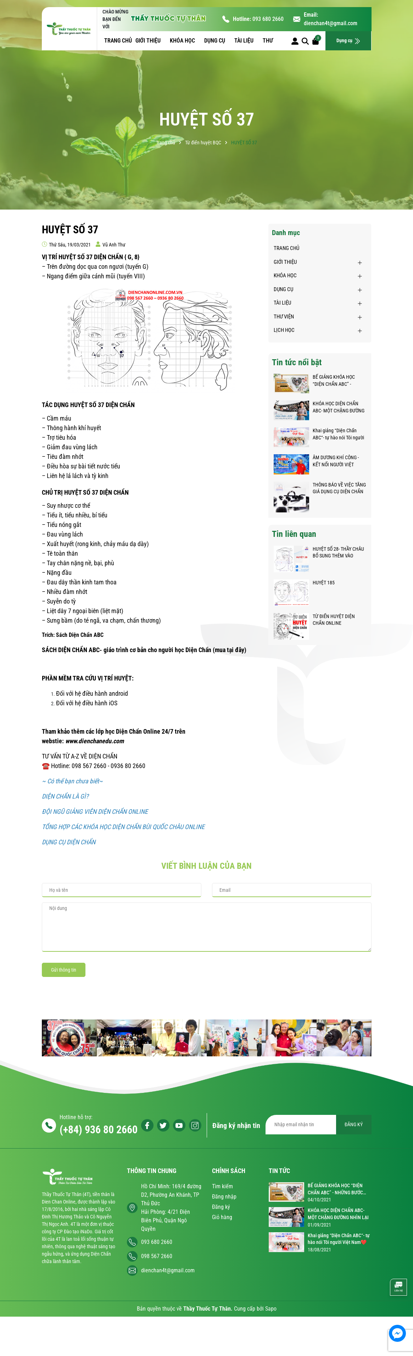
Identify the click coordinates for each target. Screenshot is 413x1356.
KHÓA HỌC (183, 40)
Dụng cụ (348, 41)
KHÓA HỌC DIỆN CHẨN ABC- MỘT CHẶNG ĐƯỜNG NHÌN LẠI (338, 407)
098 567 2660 (156, 1256)
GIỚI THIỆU (148, 40)
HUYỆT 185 (324, 582)
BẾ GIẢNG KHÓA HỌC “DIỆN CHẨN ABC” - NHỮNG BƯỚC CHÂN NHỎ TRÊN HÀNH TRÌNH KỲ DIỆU (338, 381)
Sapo (271, 1308)
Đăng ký (221, 1207)
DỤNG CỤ (215, 40)
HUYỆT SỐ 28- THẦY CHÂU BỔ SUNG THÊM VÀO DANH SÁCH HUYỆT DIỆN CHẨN (338, 553)
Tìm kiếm (222, 1186)
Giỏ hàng (222, 1217)
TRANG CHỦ (118, 40)
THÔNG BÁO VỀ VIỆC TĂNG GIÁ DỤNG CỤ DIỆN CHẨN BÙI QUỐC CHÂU (339, 488)
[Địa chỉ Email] (319, 1124)
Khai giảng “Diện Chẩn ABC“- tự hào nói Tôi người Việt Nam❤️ (338, 434)
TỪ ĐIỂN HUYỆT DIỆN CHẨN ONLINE (334, 619)
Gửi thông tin (63, 970)
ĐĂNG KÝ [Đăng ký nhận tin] (354, 1124)
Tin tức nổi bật (297, 362)
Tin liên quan (294, 534)
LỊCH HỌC (284, 330)
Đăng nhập (224, 1196)
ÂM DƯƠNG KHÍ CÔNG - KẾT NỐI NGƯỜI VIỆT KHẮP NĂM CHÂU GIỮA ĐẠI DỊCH (336, 461)
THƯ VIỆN (284, 316)
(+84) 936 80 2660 (99, 1129)
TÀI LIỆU (244, 40)
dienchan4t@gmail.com (330, 23)
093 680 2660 (268, 19)
